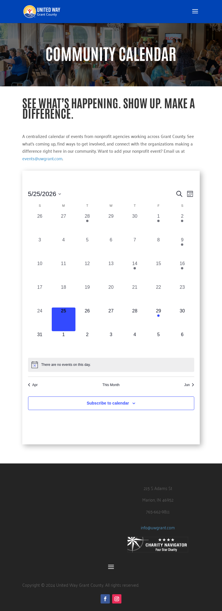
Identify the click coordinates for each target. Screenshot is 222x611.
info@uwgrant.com (158, 527)
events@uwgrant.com (42, 158)
